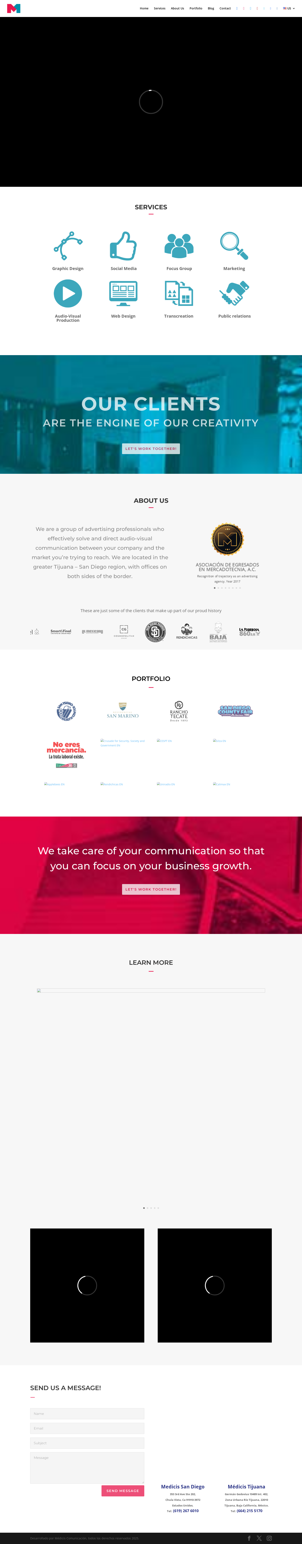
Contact (225, 8)
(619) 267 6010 (186, 1510)
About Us (177, 8)
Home (144, 8)
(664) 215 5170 (249, 1510)
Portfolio (196, 8)
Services (159, 8)
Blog (211, 8)
